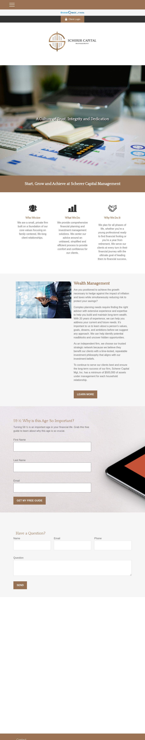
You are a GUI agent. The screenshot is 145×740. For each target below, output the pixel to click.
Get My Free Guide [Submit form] (29, 500)
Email (16, 480)
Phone (98, 538)
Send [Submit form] (20, 585)
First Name (19, 439)
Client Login (72, 19)
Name (16, 538)
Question (18, 557)
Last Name (19, 460)
